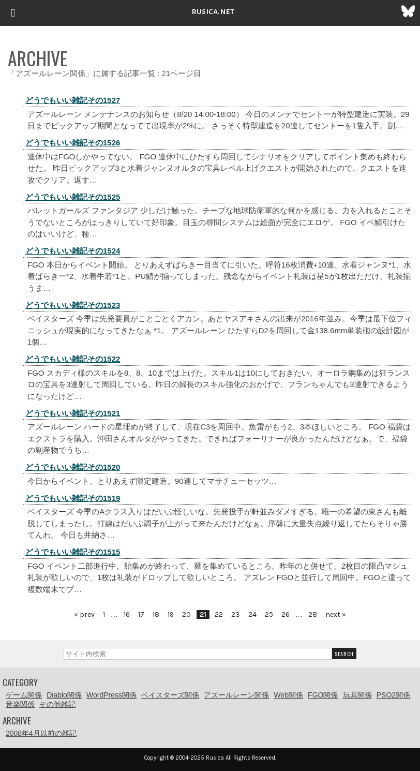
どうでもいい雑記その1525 (72, 196)
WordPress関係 (111, 695)
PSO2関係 (393, 695)
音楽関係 (20, 704)
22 (219, 614)
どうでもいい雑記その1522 (72, 358)
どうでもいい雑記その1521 (72, 413)
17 (141, 614)
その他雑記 (57, 704)
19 (171, 614)
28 (312, 614)
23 (235, 614)
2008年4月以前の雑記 (41, 733)
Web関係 (288, 695)
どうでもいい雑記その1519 (72, 498)
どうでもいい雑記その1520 (72, 467)
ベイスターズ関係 (170, 695)
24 (252, 614)
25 (269, 614)
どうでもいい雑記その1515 (72, 551)
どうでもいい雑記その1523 (72, 305)
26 (285, 614)
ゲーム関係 (24, 695)
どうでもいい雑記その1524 (72, 250)
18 (156, 614)
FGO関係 (323, 695)
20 (186, 614)
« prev (84, 614)
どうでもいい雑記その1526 (72, 142)
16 (127, 614)
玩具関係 (357, 695)
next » (335, 614)
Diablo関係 (64, 695)
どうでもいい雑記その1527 (72, 100)
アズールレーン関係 (236, 695)
